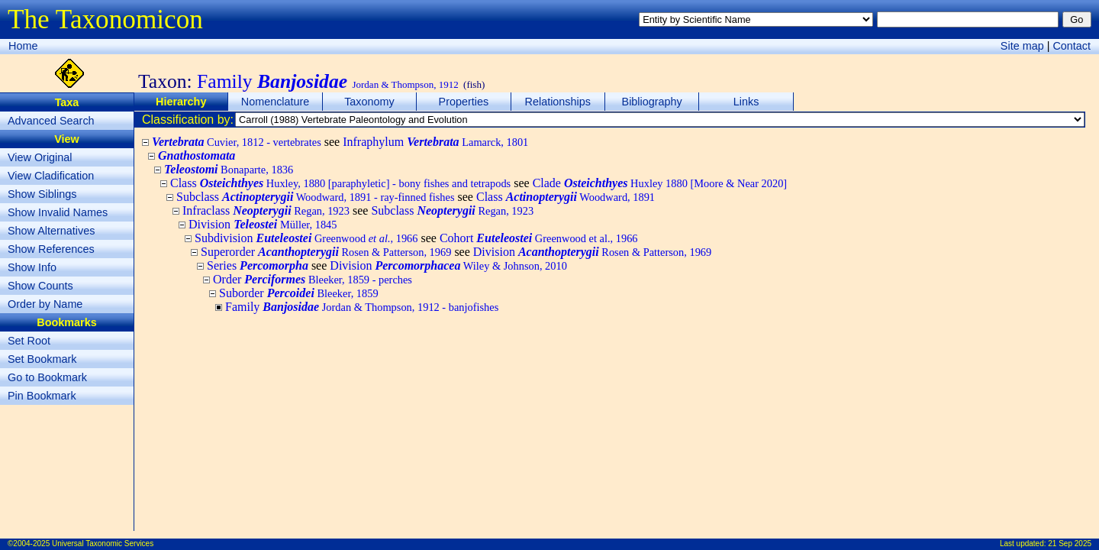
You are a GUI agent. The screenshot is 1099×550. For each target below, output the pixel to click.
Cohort (539, 237)
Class (340, 182)
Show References (51, 249)
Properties (464, 101)
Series (257, 265)
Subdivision (306, 237)
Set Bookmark (42, 359)
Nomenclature (275, 101)
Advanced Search (51, 121)
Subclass (315, 196)
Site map (1022, 46)
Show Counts (40, 286)
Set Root (29, 341)
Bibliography (652, 101)
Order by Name (45, 304)
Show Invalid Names (58, 212)
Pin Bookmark (42, 396)
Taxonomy (369, 101)
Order (312, 279)
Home (22, 46)
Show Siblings (42, 194)
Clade (660, 182)
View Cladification (51, 176)
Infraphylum (435, 141)
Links (746, 101)
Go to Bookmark (47, 377)
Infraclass (266, 210)
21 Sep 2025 (1069, 543)
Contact (1071, 46)
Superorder (326, 251)
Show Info (32, 267)
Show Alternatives (51, 231)
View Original (40, 157)
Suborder (299, 292)
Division (263, 224)
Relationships (558, 101)
